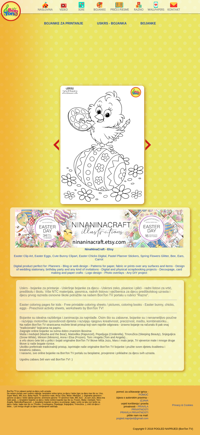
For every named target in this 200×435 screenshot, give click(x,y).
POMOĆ (143, 394)
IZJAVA (144, 400)
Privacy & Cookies (182, 405)
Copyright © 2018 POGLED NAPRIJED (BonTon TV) (163, 428)
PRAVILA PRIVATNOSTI (139, 408)
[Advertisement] (100, 56)
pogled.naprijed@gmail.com (132, 418)
